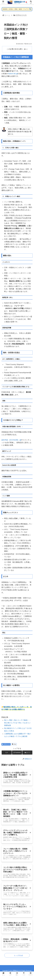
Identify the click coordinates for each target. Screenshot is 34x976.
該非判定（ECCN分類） (11, 440)
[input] (17, 9)
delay (14, 744)
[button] (30, 9)
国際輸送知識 (6, 744)
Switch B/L (13, 74)
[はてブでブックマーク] (27, 752)
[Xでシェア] (7, 752)
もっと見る (18, 955)
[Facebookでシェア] (17, 752)
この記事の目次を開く (15, 49)
